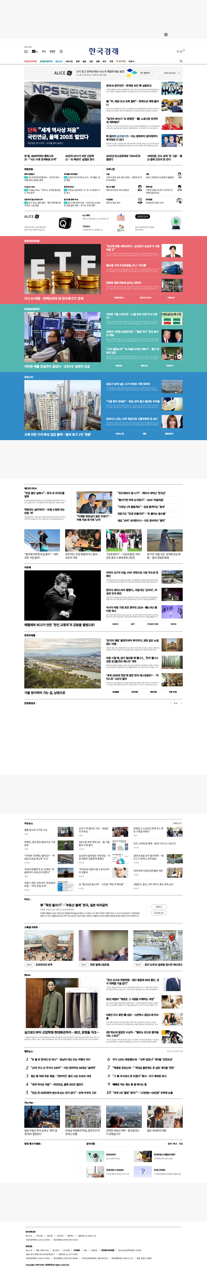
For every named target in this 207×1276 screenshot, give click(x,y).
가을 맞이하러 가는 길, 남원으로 (44, 693)
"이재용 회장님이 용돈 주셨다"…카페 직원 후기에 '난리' (94, 518)
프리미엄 (122, 61)
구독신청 (39, 1235)
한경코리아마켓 (30, 61)
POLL (27, 899)
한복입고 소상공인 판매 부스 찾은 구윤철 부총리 (148, 830)
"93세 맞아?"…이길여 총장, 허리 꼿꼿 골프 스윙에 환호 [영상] (123, 556)
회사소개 (29, 1235)
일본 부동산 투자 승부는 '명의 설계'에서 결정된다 (40, 1132)
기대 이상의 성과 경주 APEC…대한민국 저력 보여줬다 (124, 179)
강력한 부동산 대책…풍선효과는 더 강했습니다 (122, 1132)
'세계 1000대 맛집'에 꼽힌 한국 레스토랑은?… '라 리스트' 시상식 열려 (132, 677)
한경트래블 (29, 635)
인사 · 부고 (172, 1143)
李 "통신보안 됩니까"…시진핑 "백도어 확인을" (101, 884)
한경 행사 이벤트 (32, 1143)
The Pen (28, 1102)
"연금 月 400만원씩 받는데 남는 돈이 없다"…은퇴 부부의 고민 (63, 1093)
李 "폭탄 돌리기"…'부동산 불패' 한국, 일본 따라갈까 (74, 905)
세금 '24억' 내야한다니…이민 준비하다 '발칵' (141, 520)
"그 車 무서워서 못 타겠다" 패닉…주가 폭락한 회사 (139, 1076)
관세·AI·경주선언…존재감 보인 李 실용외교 (128, 85)
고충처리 (49, 1235)
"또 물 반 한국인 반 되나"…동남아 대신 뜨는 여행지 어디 (60, 1059)
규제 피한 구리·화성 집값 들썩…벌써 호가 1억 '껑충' (57, 434)
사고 (181, 1143)
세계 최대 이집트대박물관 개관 (148, 870)
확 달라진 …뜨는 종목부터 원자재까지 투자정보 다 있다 (131, 137)
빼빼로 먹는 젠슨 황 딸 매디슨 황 (129, 1084)
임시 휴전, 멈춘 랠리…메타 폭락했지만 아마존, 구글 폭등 (42, 204)
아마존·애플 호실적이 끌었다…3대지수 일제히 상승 (57, 366)
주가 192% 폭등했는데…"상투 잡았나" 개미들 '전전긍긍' (142, 1059)
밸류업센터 (169, 433)
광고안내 (60, 1235)
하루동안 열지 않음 (169, 73)
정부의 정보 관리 (113, 202)
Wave (27, 975)
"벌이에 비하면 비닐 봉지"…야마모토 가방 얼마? (41, 556)
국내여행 (134, 692)
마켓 (171, 297)
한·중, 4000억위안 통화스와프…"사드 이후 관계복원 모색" (40, 157)
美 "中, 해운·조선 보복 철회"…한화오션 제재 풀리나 (132, 103)
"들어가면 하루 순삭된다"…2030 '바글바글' (140, 500)
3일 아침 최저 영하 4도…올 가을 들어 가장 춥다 (94, 843)
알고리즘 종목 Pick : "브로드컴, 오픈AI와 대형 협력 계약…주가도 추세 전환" (82, 204)
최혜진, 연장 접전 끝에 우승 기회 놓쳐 (39, 843)
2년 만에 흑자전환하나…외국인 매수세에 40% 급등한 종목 (41, 179)
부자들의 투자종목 (70, 174)
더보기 (131, 61)
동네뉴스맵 (120, 433)
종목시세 (144, 365)
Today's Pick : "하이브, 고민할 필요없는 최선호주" (42, 191)
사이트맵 (66, 1250)
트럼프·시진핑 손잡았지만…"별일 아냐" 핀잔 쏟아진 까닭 (132, 333)
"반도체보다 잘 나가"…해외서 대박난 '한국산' (141, 493)
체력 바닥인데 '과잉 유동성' (117, 190)
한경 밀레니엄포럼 (94, 965)
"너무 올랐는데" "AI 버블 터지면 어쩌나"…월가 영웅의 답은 (132, 350)
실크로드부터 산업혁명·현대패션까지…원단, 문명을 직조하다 (61, 1032)
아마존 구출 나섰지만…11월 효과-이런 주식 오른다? (131, 316)
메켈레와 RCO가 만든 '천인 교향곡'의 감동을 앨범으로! (59, 625)
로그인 (180, 51)
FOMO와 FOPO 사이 (154, 202)
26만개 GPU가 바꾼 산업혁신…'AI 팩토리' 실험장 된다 (79, 157)
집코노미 (58, 61)
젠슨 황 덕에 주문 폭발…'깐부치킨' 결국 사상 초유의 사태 (61, 1076)
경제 (77, 61)
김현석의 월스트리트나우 (33, 199)
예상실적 (119, 365)
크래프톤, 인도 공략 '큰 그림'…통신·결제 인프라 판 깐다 (164, 157)
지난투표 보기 (159, 913)
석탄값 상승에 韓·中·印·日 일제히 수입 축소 (82, 191)
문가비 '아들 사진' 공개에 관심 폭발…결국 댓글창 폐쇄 (164, 556)
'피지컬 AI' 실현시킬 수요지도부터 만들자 (94, 870)
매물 (144, 433)
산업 (91, 61)
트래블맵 (115, 692)
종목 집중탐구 (29, 174)
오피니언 (69, 61)
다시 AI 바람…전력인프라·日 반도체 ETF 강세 (53, 298)
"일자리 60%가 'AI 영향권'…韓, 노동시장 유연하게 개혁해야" (132, 120)
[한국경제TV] (35, 51)
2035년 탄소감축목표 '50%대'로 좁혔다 (123, 157)
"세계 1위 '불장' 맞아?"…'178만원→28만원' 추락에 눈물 (142, 1093)
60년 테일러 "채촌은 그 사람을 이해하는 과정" (130, 999)
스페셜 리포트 (31, 927)
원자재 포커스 (69, 186)
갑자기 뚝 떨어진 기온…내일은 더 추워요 (93, 830)
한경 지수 (145, 297)
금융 (84, 61)
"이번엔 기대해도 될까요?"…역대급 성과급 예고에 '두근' (39, 857)
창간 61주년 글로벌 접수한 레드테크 (157, 965)
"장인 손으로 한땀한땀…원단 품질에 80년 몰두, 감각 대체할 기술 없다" (132, 981)
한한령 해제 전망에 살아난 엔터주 (123, 283)
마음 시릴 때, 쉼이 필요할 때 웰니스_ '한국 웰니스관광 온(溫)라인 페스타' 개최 (132, 659)
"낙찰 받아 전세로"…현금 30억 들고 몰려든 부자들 (132, 401)
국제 (111, 61)
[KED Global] (52, 51)
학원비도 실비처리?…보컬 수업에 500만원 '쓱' (44, 511)
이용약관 (94, 1250)
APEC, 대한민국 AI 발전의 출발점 (160, 177)
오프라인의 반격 (38, 965)
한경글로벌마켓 (46, 61)
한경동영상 (29, 703)
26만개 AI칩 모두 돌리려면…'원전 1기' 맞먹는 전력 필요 (148, 857)
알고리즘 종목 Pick (71, 199)
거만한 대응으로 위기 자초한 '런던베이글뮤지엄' (159, 191)
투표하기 (159, 906)
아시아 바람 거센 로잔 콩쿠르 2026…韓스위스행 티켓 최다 (131, 609)
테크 (104, 61)
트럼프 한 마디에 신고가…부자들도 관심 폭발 (82, 179)
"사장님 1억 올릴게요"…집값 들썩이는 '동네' (141, 507)
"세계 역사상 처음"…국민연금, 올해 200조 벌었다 (57, 1084)
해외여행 (153, 692)
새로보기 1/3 (177, 823)
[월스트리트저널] (44, 51)
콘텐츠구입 (45, 1250)
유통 (98, 61)
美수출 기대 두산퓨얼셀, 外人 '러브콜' (126, 265)
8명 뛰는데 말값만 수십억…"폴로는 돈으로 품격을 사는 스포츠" (132, 1034)
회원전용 (28, 169)
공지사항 (90, 1143)
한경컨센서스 (119, 297)
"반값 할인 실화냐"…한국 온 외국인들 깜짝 (44, 494)
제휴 (37, 1250)
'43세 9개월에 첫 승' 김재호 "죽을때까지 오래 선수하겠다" (39, 870)
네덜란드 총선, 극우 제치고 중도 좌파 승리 (153, 884)
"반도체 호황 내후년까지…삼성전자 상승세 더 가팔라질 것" (132, 248)
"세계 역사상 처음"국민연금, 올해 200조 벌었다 (57, 133)
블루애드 (70, 1235)
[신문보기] (26, 51)
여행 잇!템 (173, 692)
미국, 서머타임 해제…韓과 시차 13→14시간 (154, 843)
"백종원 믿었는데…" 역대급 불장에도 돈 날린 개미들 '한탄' (143, 1068)
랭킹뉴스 (28, 1051)
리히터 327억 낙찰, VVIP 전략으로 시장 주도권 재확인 (132, 574)
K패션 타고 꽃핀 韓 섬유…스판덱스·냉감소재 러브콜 (132, 1016)
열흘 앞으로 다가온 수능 (35, 830)
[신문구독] (61, 51)
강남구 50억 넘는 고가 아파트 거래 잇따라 (128, 384)
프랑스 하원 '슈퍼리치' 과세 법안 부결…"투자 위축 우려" (39, 884)
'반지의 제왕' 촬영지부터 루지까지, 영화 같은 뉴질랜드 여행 (132, 642)
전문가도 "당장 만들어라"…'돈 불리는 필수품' (141, 514)
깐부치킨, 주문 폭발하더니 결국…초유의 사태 (82, 556)
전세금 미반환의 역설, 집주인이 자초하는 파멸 (82, 1132)
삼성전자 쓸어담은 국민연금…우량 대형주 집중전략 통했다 (94, 857)
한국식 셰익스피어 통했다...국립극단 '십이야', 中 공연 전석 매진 (131, 591)
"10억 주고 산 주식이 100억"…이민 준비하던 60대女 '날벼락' (63, 1068)
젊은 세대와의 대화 (156, 1130)
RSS (85, 1250)
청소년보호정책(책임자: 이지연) (129, 1250)
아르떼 (27, 567)
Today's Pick (29, 186)
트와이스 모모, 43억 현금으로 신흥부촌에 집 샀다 (131, 419)
